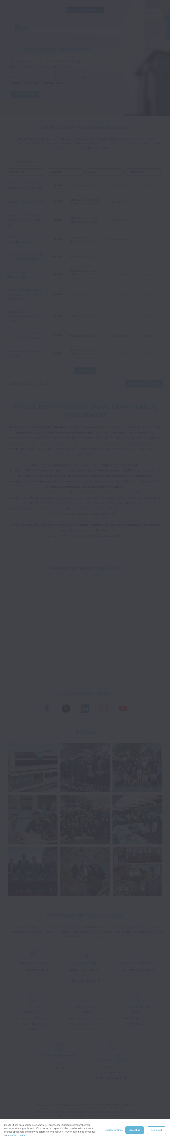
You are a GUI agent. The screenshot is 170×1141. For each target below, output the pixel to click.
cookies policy (17, 1135)
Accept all (134, 1130)
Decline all (156, 1130)
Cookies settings (114, 1130)
